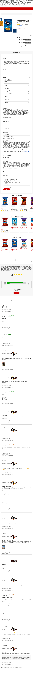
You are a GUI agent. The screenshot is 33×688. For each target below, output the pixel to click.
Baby (19, 1)
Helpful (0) (9, 180)
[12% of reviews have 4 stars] (16, 283)
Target (2, 667)
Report (16, 180)
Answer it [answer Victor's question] (6, 184)
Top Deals (3, 5)
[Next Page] (31, 261)
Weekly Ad (13, 5)
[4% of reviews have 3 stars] (16, 284)
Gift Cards (19, 3)
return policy (7, 168)
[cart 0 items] (31, 11)
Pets (22, 3)
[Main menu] (2, 11)
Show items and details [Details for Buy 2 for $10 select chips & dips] (28, 43)
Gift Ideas (16, 3)
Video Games (23, 2)
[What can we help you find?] (16, 14)
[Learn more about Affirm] (24, 48)
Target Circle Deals (8, 5)
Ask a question (6, 189)
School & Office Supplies (6, 3)
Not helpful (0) (13, 180)
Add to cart (19, 32)
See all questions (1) (7, 187)
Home (23, 0)
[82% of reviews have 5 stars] (16, 282)
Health (3, 2)
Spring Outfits (16, 4)
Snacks (8, 667)
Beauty (21, 1)
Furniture (6, 1)
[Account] (29, 11)
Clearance (6, 4)
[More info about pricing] (31, 28)
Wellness (5, 2)
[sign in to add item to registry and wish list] (31, 35)
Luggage (8, 2)
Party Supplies (12, 3)
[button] (19, 25)
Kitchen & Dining (27, 0)
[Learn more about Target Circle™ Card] (24, 45)
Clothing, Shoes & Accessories (17, 0)
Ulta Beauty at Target (26, 3)
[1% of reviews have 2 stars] (16, 285)
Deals (3, 4)
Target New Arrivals (3, 0)
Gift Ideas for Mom (9, 0)
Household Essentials (14, 1)
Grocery (9, 1)
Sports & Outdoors (13, 2)
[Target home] (16, 11)
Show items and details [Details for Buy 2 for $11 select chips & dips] (28, 40)
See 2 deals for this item (21, 28)
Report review (11, 311)
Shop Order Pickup (18, 5)
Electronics (19, 2)
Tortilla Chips (20, 667)
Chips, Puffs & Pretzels (13, 667)
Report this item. (26, 151)
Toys (16, 2)
